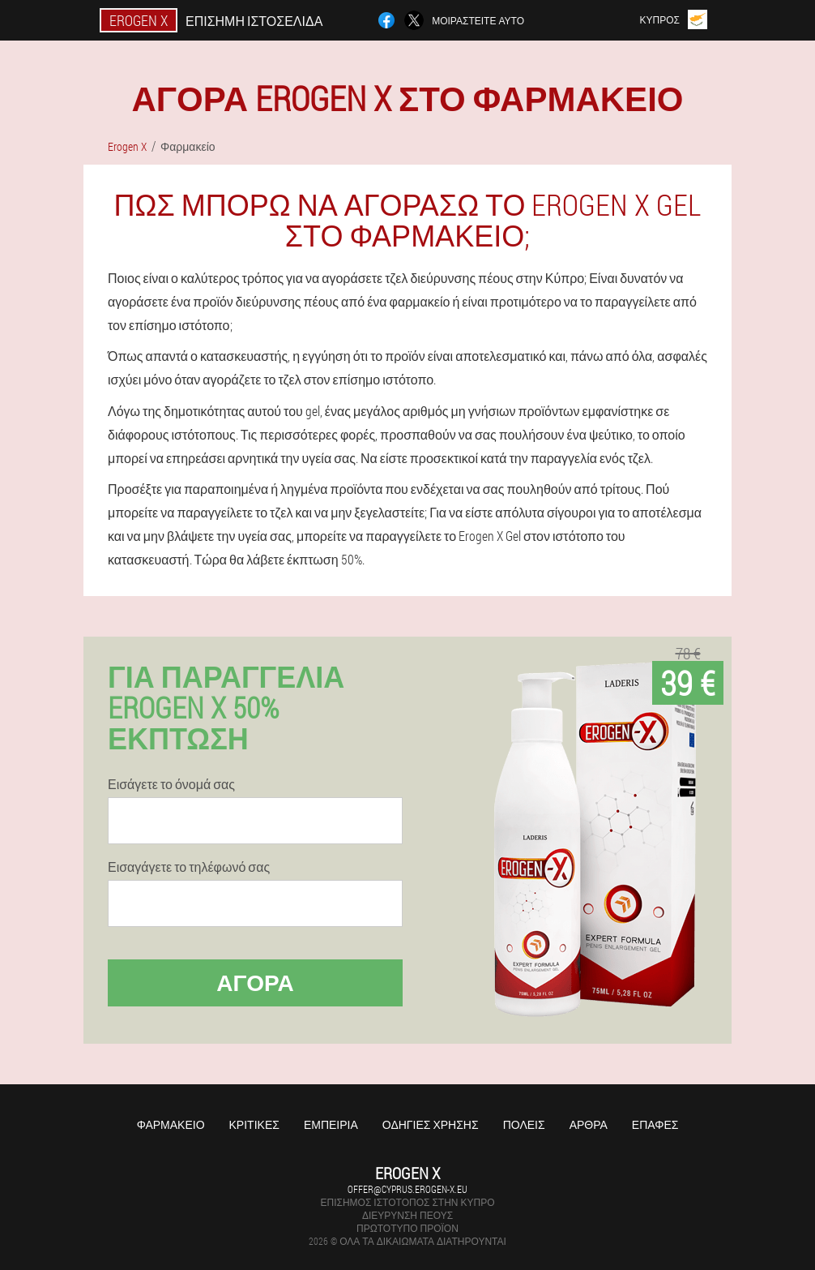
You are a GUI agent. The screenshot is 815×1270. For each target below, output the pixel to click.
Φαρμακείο (171, 1124)
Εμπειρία (331, 1124)
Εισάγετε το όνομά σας (171, 784)
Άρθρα (589, 1124)
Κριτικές (254, 1124)
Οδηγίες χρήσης (430, 1124)
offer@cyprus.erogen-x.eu (407, 1188)
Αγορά (255, 983)
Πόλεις (524, 1124)
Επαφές (655, 1124)
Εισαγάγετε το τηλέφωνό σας (189, 866)
